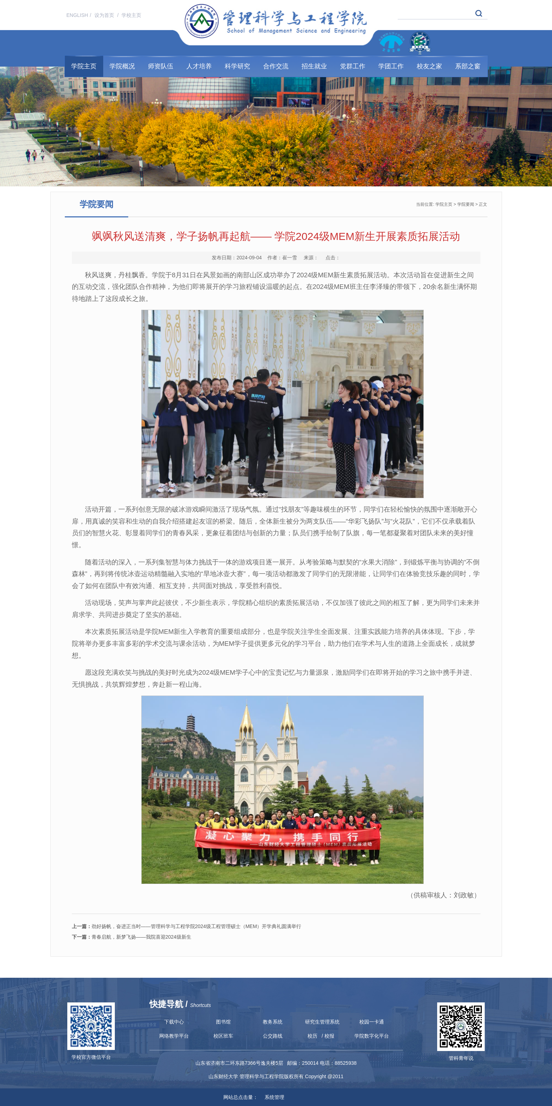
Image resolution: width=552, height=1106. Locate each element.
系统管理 (271, 1097)
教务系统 (273, 1022)
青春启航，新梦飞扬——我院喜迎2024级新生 (131, 937)
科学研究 (237, 66)
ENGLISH (77, 15)
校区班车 (223, 1036)
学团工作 (391, 66)
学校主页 (131, 15)
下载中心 (174, 1022)
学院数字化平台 (371, 1036)
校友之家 (429, 66)
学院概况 (122, 66)
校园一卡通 (371, 1022)
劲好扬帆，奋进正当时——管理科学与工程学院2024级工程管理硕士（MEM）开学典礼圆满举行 (187, 926)
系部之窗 (467, 66)
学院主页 (84, 66)
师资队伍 (160, 66)
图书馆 (223, 1022)
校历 (312, 1036)
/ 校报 (328, 1036)
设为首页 (105, 15)
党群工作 (352, 66)
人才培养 (199, 66)
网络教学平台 (174, 1036)
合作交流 (276, 66)
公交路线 (273, 1036)
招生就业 (314, 66)
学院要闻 (465, 204)
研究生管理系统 (322, 1022)
